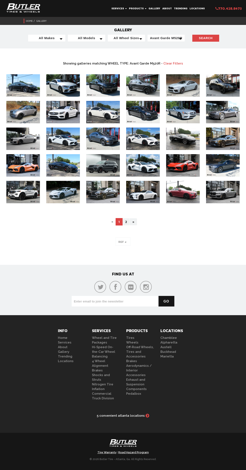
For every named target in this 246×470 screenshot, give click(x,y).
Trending (180, 8)
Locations (197, 8)
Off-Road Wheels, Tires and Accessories (140, 351)
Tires (130, 338)
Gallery (154, 8)
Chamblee (168, 338)
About (167, 8)
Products (137, 8)
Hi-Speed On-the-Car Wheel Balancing (103, 351)
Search (206, 38)
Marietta (167, 356)
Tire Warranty (106, 452)
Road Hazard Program (133, 452)
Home (29, 20)
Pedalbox (133, 394)
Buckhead (168, 352)
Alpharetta (168, 342)
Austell (166, 347)
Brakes (97, 370)
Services (119, 8)
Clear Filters (173, 63)
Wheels (132, 342)
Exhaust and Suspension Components (136, 384)
